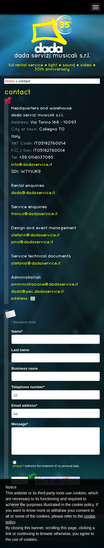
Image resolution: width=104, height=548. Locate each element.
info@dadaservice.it (31, 165)
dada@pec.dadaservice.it (37, 292)
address (19, 299)
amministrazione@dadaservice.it (44, 284)
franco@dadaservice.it (34, 214)
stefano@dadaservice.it (35, 235)
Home (10, 81)
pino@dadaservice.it (32, 242)
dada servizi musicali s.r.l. (52, 56)
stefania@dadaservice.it (36, 263)
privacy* (18, 466)
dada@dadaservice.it (33, 193)
